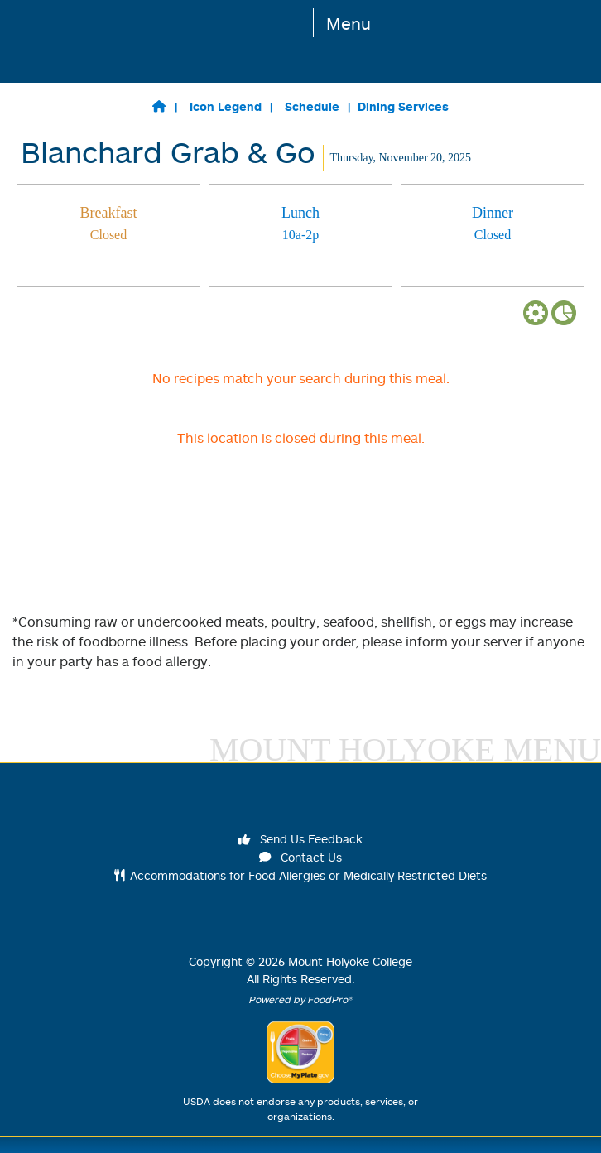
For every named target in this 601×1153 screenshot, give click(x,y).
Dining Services (403, 106)
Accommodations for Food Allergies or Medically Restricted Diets (301, 875)
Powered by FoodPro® (300, 999)
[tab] (108, 235)
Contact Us (300, 857)
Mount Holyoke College (350, 961)
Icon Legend (226, 106)
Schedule (312, 106)
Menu (348, 23)
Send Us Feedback (300, 839)
